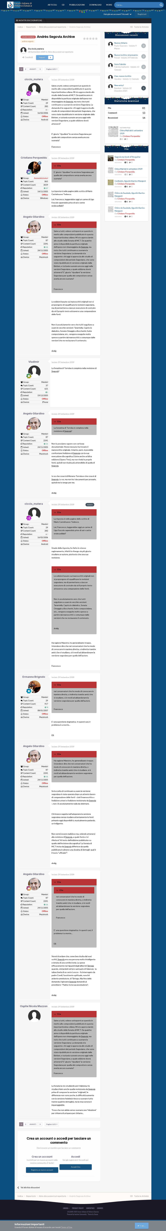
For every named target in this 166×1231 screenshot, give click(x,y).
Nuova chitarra (120, 43)
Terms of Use (66, 1227)
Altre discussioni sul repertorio (61, 52)
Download (95, 5)
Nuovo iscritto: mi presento (126, 55)
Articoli (52, 5)
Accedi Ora (75, 1167)
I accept (142, 1225)
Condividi (27, 57)
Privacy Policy (77, 1208)
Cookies (100, 1208)
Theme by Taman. (93, 1214)
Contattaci (90, 1208)
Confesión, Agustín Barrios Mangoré (130, 181)
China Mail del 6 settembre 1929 (128, 169)
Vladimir (33, 361)
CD (63, 5)
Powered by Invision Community (77, 1214)
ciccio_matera (34, 79)
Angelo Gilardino (33, 216)
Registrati (142, 14)
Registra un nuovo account (42, 1170)
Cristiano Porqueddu (34, 157)
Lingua (66, 1208)
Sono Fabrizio (120, 64)
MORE (109, 5)
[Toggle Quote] (55, 166)
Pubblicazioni (77, 5)
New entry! (119, 85)
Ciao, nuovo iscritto (122, 76)
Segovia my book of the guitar (127, 157)
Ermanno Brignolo (33, 676)
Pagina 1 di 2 (51, 69)
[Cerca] (128, 5)
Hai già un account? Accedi (117, 14)
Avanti (33, 69)
